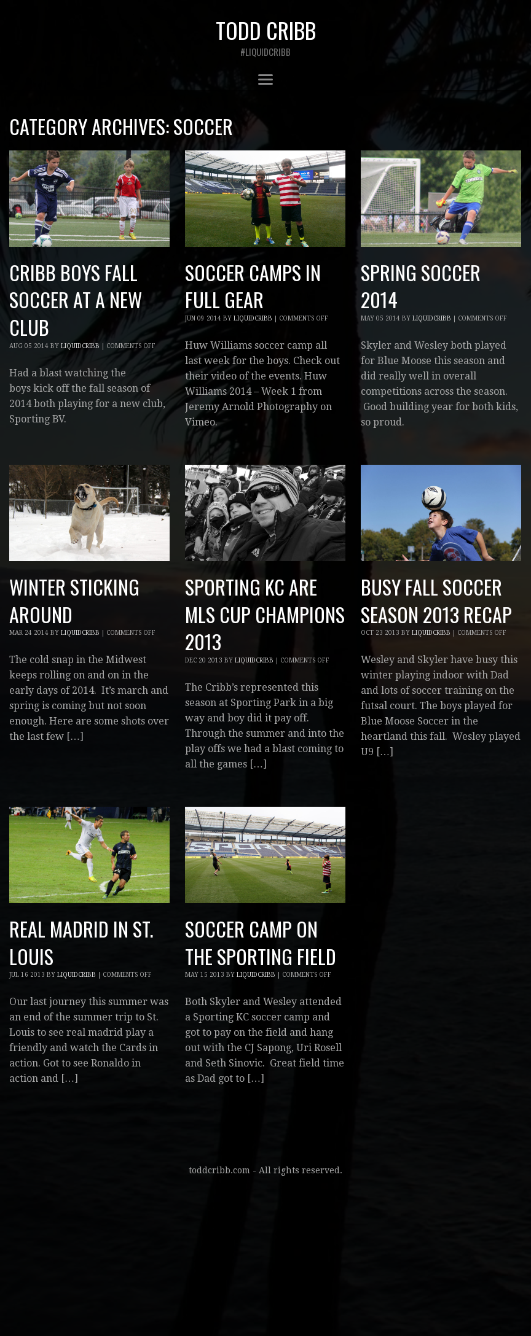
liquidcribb (80, 346)
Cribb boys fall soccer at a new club (75, 300)
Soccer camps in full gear (253, 286)
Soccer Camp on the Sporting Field (260, 942)
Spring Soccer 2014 (421, 286)
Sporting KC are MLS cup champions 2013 (265, 614)
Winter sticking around (74, 600)
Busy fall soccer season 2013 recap (436, 600)
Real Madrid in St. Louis (81, 942)
